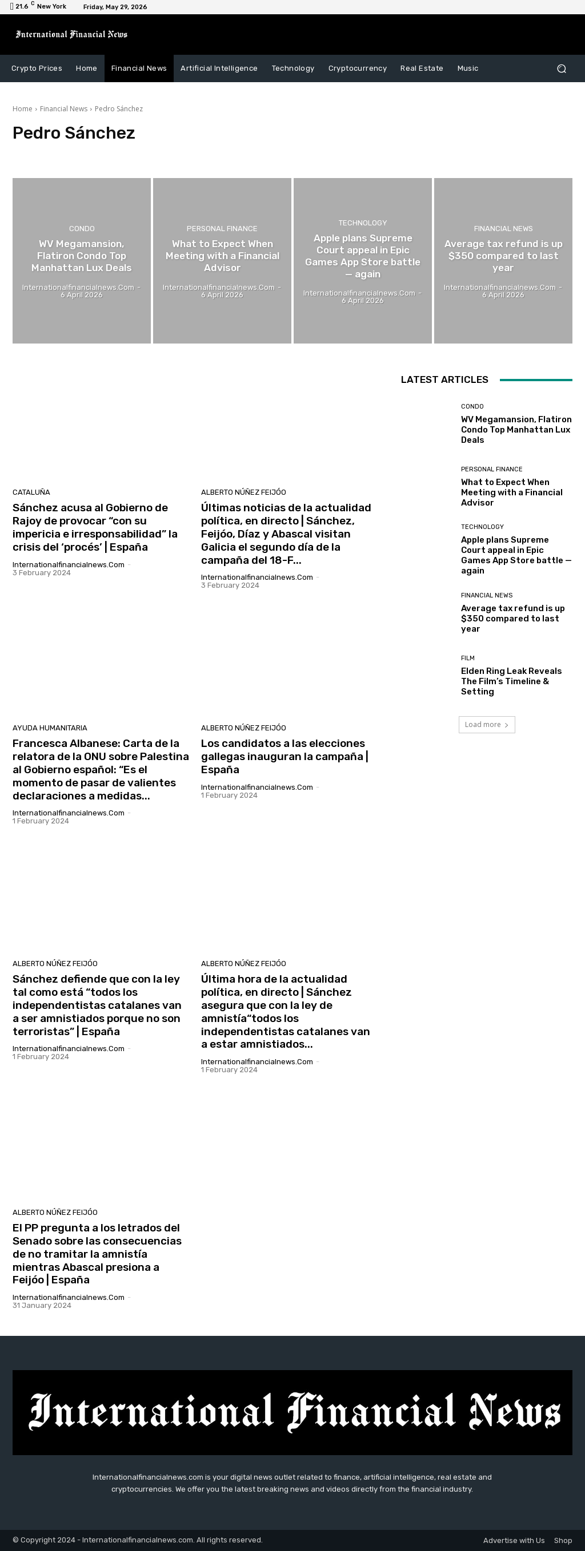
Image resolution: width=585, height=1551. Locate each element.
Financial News (63, 109)
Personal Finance (222, 229)
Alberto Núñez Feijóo (243, 492)
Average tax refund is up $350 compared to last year (513, 618)
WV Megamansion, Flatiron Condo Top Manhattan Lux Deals (516, 429)
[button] (561, 68)
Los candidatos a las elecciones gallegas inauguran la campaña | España (284, 756)
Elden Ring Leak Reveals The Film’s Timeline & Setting (511, 681)
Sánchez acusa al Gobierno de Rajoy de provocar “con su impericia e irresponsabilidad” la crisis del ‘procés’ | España (95, 527)
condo (82, 229)
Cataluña (31, 492)
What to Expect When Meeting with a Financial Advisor (512, 492)
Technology (363, 223)
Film (468, 658)
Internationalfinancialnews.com (69, 564)
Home (23, 109)
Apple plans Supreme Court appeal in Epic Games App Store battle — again (516, 555)
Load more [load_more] (487, 724)
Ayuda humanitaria (50, 728)
